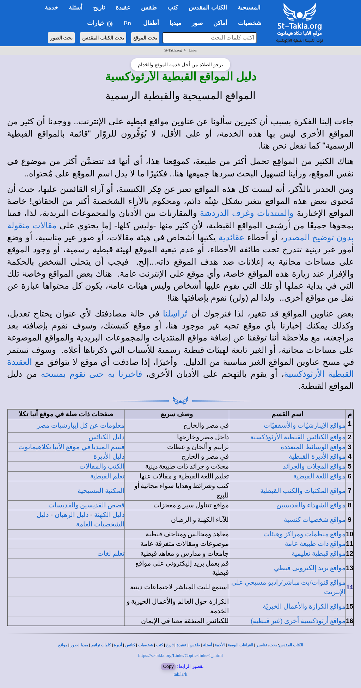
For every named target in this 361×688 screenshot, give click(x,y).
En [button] (128, 23)
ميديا (84, 645)
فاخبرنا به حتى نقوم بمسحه (91, 374)
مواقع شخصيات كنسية (314, 519)
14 (349, 587)
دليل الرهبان (71, 514)
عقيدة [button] (123, 7)
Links (193, 50)
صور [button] (197, 23)
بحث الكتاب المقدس (103, 38)
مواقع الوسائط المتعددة (313, 447)
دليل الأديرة (108, 456)
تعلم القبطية (107, 476)
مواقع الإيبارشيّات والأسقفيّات (304, 425)
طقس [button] (149, 7)
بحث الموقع (145, 38)
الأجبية (220, 645)
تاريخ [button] (99, 7)
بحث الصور (61, 38)
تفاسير (261, 645)
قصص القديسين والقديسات (86, 505)
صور (74, 645)
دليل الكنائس (106, 437)
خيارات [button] (100, 23)
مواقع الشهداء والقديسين (310, 505)
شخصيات (145, 645)
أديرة (118, 645)
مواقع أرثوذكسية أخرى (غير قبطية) (298, 620)
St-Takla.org (173, 50)
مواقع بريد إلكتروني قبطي (309, 568)
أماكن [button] (220, 23)
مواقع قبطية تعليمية (318, 553)
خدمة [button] (51, 7)
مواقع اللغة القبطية (319, 476)
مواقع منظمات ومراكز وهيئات (304, 534)
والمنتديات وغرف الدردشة (247, 213)
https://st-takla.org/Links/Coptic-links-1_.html (180, 655)
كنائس (130, 645)
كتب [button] (172, 7)
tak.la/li (180, 674)
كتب (159, 645)
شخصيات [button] (252, 23)
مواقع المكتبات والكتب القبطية (302, 490)
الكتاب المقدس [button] (208, 7)
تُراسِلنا (175, 313)
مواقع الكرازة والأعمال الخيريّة (304, 606)
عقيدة (181, 645)
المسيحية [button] (249, 7)
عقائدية (231, 237)
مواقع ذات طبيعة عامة (315, 543)
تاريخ (169, 645)
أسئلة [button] (75, 7)
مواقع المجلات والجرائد (314, 466)
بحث (273, 645)
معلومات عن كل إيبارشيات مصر (80, 425)
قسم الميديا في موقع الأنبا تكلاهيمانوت (71, 447)
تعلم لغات (110, 553)
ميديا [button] (175, 23)
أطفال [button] (151, 23)
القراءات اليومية (240, 645)
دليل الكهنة (109, 514)
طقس (195, 645)
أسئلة (207, 645)
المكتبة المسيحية (101, 490)
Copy (168, 666)
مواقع (62, 645)
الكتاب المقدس (291, 645)
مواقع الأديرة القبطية (317, 456)
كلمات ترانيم (101, 645)
